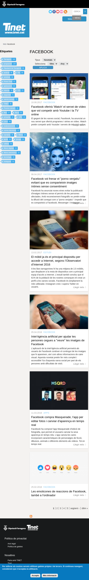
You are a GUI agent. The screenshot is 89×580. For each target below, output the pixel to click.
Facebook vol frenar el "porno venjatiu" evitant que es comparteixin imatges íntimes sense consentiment (55, 182)
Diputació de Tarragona (14, 68)
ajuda (8, 139)
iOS (21, 90)
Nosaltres (10, 555)
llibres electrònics (12, 152)
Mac (7, 112)
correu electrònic (12, 130)
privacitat (9, 117)
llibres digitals (11, 148)
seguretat (9, 94)
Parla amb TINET (15, 560)
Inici (4, 44)
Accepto (35, 575)
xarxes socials (11, 99)
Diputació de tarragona (13, 4)
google (20, 139)
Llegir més (78, 125)
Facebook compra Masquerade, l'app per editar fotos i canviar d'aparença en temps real (57, 420)
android (8, 72)
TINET (8, 103)
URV (22, 117)
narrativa (9, 134)
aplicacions (10, 86)
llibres (23, 134)
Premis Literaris (11, 108)
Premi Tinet (10, 81)
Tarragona (10, 59)
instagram (9, 161)
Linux (8, 121)
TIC (21, 72)
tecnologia (9, 157)
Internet (8, 90)
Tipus (37, 60)
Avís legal (12, 544)
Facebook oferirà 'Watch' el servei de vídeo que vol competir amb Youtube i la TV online (58, 110)
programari (10, 63)
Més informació (50, 575)
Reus (19, 112)
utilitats (8, 143)
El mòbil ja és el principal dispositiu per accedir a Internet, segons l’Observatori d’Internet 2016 (56, 260)
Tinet (10, 563)
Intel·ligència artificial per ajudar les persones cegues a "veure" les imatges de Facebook (58, 340)
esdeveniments (11, 126)
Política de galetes (15, 547)
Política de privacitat (16, 538)
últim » (85, 508)
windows (9, 77)
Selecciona (40, 64)
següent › (74, 508)
